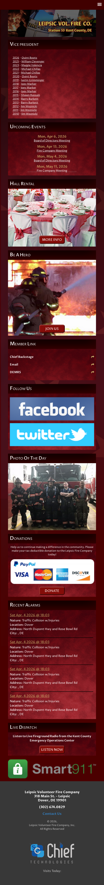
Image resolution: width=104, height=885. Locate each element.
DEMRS (52, 372)
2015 (16, 95)
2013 (16, 102)
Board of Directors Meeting (52, 141)
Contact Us (52, 813)
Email (52, 365)
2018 (16, 84)
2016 (16, 91)
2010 (16, 114)
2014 (16, 99)
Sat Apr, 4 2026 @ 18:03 (29, 615)
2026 (16, 58)
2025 (16, 61)
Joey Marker (28, 84)
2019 (16, 80)
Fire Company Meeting (52, 151)
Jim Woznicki (29, 106)
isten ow (52, 749)
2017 (15, 87)
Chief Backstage (52, 357)
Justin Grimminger (32, 80)
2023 (16, 65)
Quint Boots (29, 58)
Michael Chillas (30, 69)
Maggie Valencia (31, 65)
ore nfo (52, 239)
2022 (16, 69)
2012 (16, 106)
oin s (52, 328)
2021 (16, 72)
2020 (16, 76)
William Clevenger (32, 61)
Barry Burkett (29, 99)
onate (52, 591)
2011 (15, 110)
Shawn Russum (30, 95)
